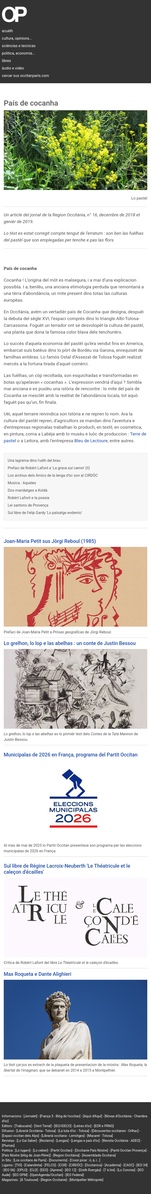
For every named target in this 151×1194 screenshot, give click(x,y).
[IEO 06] (9, 1170)
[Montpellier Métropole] (86, 1180)
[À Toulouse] (29, 1180)
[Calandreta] (33, 1165)
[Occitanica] (93, 1165)
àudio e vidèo (13, 68)
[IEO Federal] (74, 1175)
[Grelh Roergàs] (90, 1170)
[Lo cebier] (40, 1150)
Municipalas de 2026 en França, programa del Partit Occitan (70, 755)
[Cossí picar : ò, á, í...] (85, 1160)
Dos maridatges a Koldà (27, 490)
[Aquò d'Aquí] (92, 1116)
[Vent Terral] (42, 1126)
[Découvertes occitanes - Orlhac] (115, 1131)
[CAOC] (128, 1165)
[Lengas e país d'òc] (85, 1140)
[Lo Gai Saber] (27, 1140)
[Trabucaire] (23, 1126)
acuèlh (7, 31)
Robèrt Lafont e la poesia (28, 498)
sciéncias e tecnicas (19, 46)
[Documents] (58, 1160)
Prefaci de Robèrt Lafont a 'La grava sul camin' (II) (49, 468)
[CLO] (34, 1170)
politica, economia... (18, 53)
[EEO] (44, 1170)
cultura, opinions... (17, 38)
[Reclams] (46, 1140)
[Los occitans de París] (29, 1160)
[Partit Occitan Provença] (128, 1150)
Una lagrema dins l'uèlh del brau (34, 460)
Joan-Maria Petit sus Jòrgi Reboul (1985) (50, 541)
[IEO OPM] (20, 1175)
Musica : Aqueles (22, 483)
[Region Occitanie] (54, 1180)
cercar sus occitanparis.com (25, 75)
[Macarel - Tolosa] (100, 1136)
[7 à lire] (109, 1170)
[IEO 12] (70, 1170)
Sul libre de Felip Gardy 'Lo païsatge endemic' (45, 513)
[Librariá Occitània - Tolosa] (36, 1131)
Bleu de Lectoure (91, 440)
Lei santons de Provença (28, 505)
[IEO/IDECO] (62, 1126)
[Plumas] (8, 1145)
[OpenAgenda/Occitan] (46, 1175)
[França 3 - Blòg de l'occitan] (60, 1116)
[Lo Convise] (126, 1170)
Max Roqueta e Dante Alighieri (37, 974)
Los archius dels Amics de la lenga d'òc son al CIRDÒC (53, 475)
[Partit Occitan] (61, 1150)
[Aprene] (56, 1170)
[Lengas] (62, 1140)
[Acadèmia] (112, 1165)
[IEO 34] (142, 1165)
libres (6, 61)
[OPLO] (22, 1170)
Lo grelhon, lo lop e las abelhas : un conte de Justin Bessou (70, 643)
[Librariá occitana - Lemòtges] (63, 1136)
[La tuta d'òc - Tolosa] (73, 1131)
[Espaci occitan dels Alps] (20, 1136)
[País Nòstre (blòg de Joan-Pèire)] (26, 1155)
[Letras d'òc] (82, 1126)
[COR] (62, 1165)
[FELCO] (50, 1165)
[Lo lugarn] (23, 1150)
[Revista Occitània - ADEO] (121, 1140)
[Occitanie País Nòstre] (91, 1150)
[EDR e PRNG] (104, 1126)
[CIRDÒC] (76, 1165)
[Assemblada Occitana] (99, 1155)
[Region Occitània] (66, 1155)
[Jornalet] (30, 1116)
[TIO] (18, 1165)
